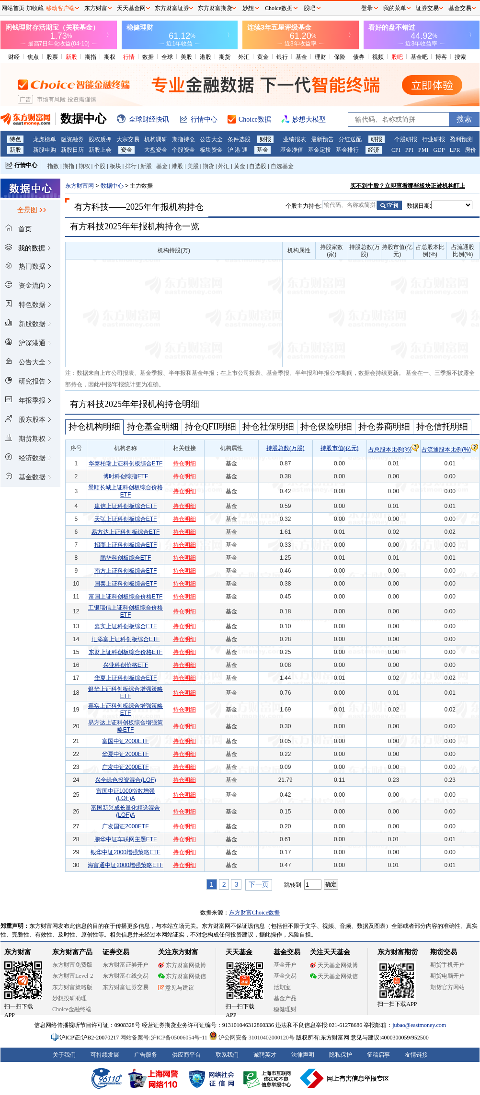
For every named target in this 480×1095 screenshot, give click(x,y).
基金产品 (285, 998)
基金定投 (319, 150)
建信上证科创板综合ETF (125, 506)
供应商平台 (186, 1054)
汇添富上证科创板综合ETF (125, 639)
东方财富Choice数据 (254, 912)
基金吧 (419, 57)
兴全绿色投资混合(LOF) (125, 780)
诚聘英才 (264, 1054)
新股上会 (100, 150)
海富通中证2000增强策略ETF (125, 865)
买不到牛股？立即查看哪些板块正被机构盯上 (407, 185)
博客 (441, 57)
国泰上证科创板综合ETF (125, 583)
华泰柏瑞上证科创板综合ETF (126, 463)
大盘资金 (155, 150)
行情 (129, 57)
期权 (109, 57)
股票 (52, 57)
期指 (90, 57)
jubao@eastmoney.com (419, 1025)
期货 (224, 57)
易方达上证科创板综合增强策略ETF (125, 726)
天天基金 (239, 952)
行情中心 (25, 165)
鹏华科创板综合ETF (125, 557)
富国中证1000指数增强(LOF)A (125, 794)
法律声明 (302, 1054)
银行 (282, 57)
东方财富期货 (397, 952)
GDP (439, 150)
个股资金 (183, 150)
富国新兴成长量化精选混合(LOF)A (125, 811)
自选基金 (282, 166)
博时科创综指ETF (126, 476)
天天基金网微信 (334, 976)
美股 (186, 57)
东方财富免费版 (72, 964)
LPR (454, 150)
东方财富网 (79, 185)
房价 (470, 150)
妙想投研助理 (69, 998)
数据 (148, 57)
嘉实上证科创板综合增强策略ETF (125, 709)
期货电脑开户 (447, 975)
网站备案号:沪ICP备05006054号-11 (164, 1037)
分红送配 (350, 139)
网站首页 (12, 8)
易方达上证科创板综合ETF (125, 532)
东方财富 (17, 952)
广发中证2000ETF (125, 767)
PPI (409, 150)
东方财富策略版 (72, 987)
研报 (376, 139)
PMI (423, 150)
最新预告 (322, 139)
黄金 (263, 57)
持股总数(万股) (285, 448)
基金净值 (291, 150)
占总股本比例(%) (393, 449)
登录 (367, 8)
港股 (205, 57)
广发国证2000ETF (125, 826)
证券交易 (427, 8)
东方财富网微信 (182, 976)
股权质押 (100, 139)
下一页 (259, 884)
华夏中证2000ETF (125, 754)
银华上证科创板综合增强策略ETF (125, 693)
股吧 (397, 57)
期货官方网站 (447, 987)
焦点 (33, 57)
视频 (378, 57)
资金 (126, 150)
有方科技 (91, 207)
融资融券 (72, 139)
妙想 (248, 8)
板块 (115, 166)
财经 (14, 57)
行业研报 (433, 139)
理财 (320, 57)
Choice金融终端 (71, 1009)
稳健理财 (285, 1009)
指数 (53, 166)
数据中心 (112, 185)
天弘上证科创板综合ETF (125, 519)
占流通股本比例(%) (450, 449)
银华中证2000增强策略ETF (125, 852)
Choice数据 (279, 8)
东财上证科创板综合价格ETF (126, 652)
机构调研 (155, 139)
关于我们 (64, 1054)
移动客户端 (60, 8)
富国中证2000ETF (125, 741)
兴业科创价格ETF (126, 665)
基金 (301, 57)
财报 (265, 139)
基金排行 (347, 150)
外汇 (244, 57)
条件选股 (239, 139)
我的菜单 (394, 8)
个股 (99, 166)
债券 (359, 57)
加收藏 (35, 8)
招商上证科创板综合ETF (125, 545)
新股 (71, 57)
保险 (339, 57)
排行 (131, 166)
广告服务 (145, 1054)
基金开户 (285, 964)
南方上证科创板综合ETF (125, 570)
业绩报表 (294, 139)
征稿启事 (378, 1054)
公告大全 (211, 139)
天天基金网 (131, 8)
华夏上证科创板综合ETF (125, 678)
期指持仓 (183, 139)
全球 (167, 57)
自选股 (257, 166)
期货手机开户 (447, 964)
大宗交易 (127, 139)
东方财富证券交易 (126, 987)
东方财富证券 (172, 8)
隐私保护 (340, 1054)
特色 (15, 139)
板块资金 (211, 150)
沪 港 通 (238, 150)
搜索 (460, 57)
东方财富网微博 (182, 965)
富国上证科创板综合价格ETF (126, 596)
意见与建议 (176, 987)
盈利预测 (461, 139)
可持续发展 (105, 1054)
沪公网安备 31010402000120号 (252, 1037)
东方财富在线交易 (126, 975)
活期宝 (282, 987)
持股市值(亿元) (339, 448)
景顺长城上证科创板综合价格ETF (125, 491)
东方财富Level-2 (72, 975)
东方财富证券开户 (126, 964)
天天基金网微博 (334, 965)
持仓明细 (184, 463)
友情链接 (416, 1054)
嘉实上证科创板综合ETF (125, 626)
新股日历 (72, 150)
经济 (373, 150)
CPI (395, 150)
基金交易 (285, 975)
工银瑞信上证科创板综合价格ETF (125, 611)
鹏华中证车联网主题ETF (125, 839)
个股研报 (405, 139)
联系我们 (227, 1054)
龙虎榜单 (44, 139)
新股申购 (44, 150)
